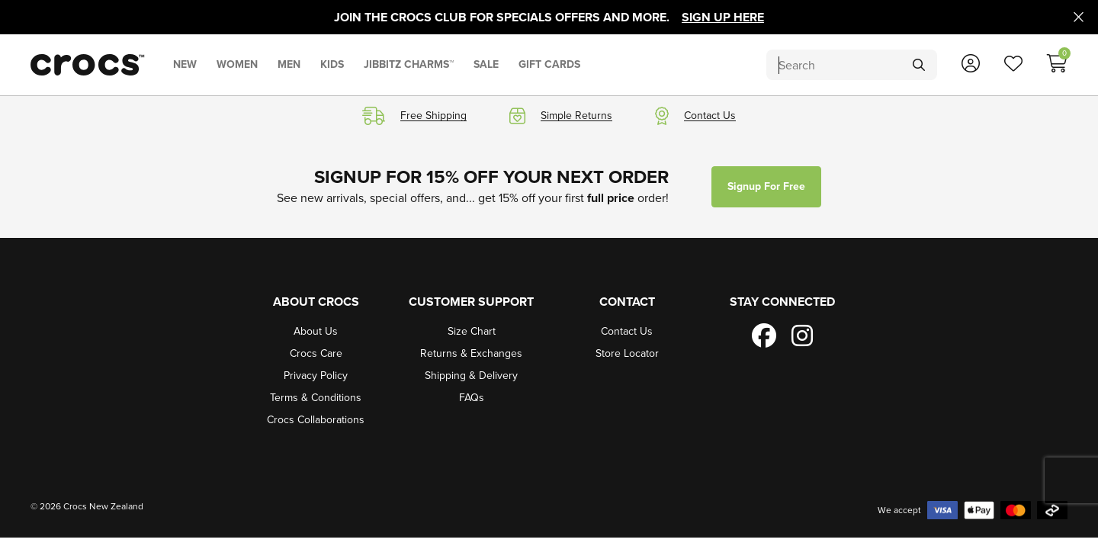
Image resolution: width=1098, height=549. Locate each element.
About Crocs (316, 301)
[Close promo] (1078, 17)
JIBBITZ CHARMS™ (409, 64)
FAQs (471, 398)
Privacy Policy (316, 376)
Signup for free (766, 186)
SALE (486, 64)
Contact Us (627, 331)
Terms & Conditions (315, 398)
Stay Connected (782, 301)
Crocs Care (316, 353)
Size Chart (472, 331)
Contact (627, 301)
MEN (289, 64)
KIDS (332, 64)
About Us (316, 331)
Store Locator (627, 353)
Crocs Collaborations (315, 420)
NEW (185, 64)
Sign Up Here (723, 17)
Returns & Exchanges (471, 353)
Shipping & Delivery (471, 376)
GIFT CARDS (549, 64)
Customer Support (471, 301)
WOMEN (237, 64)
